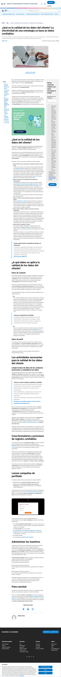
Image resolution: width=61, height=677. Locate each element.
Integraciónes (16, 3)
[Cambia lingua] (45, 3)
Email (20, 644)
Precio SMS (38, 645)
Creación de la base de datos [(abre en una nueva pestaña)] (36, 491)
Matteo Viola (4, 40)
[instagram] (33, 656)
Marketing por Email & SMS (9, 14)
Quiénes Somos (54, 644)
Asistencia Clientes (5, 644)
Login (49, 6)
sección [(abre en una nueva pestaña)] (28, 491)
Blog (7, 23)
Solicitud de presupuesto (6, 647)
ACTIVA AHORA (20, 131)
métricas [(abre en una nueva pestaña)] (18, 168)
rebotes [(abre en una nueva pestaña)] (35, 329)
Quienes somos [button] (34, 3)
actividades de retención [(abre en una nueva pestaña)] (22, 201)
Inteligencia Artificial (23, 648)
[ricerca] (42, 3)
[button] (6, 81)
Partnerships (38, 647)
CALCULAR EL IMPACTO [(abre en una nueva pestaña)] (20, 256)
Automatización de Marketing (32, 14)
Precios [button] (22, 3)
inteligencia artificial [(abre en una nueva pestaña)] (33, 184)
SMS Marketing (22, 645)
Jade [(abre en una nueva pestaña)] (15, 456)
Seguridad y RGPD (54, 650)
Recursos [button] (27, 3)
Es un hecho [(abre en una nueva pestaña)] (16, 194)
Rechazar (45, 669)
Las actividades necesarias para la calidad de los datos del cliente (6, 102)
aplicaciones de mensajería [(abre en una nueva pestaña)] (27, 537)
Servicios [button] (9, 3)
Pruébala (51, 2)
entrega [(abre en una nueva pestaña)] (27, 227)
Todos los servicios (23, 650)
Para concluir (6, 122)
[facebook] (23, 609)
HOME (3, 23)
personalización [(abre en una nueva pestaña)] (18, 184)
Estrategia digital (20, 14)
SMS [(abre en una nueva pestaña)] (21, 535)
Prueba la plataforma (5, 648)
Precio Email (38, 644)
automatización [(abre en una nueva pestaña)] (25, 184)
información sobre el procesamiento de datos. (52, 178)
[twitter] (33, 609)
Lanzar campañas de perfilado (6, 116)
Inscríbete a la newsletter (51, 632)
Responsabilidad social (55, 648)
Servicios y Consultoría (40, 648)
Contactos (3, 645)
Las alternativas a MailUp (24, 651)
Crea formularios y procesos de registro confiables (6, 110)
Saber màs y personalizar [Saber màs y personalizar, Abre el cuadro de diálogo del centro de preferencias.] (45, 666)
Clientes (52, 645)
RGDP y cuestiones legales (47, 14)
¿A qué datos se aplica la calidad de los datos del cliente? (6, 93)
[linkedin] (28, 609)
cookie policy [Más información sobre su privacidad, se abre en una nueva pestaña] (21, 675)
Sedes (52, 647)
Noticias (56, 14)
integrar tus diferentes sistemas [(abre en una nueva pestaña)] (29, 422)
